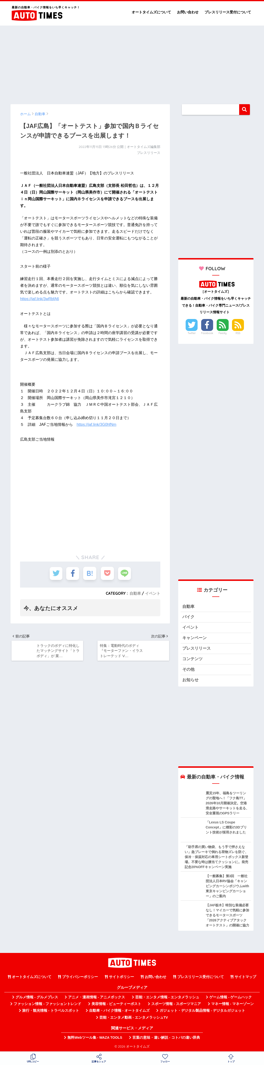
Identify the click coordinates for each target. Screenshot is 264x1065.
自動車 (135, 593)
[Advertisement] (132, 62)
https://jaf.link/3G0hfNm (96, 424)
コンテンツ (192, 659)
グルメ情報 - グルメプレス (37, 998)
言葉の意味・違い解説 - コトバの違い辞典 (166, 1038)
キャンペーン (194, 638)
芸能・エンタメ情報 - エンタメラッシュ (167, 998)
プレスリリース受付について (228, 12)
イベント (152, 593)
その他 (188, 670)
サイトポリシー (121, 978)
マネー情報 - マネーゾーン (232, 1005)
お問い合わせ (188, 12)
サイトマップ (245, 978)
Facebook (207, 333)
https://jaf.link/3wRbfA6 (39, 299)
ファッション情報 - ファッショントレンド (47, 1005)
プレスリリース (196, 649)
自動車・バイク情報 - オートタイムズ (119, 1011)
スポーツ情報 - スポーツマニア (176, 1005)
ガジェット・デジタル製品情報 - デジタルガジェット (202, 1011)
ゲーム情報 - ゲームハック (230, 998)
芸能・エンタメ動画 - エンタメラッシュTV (133, 1018)
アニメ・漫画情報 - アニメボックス (96, 998)
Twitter (192, 333)
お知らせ (190, 681)
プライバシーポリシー (80, 978)
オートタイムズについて (151, 12)
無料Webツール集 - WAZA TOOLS (94, 1038)
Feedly (223, 333)
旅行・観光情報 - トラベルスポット (50, 1011)
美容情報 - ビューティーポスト (116, 1005)
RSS (238, 333)
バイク (188, 617)
